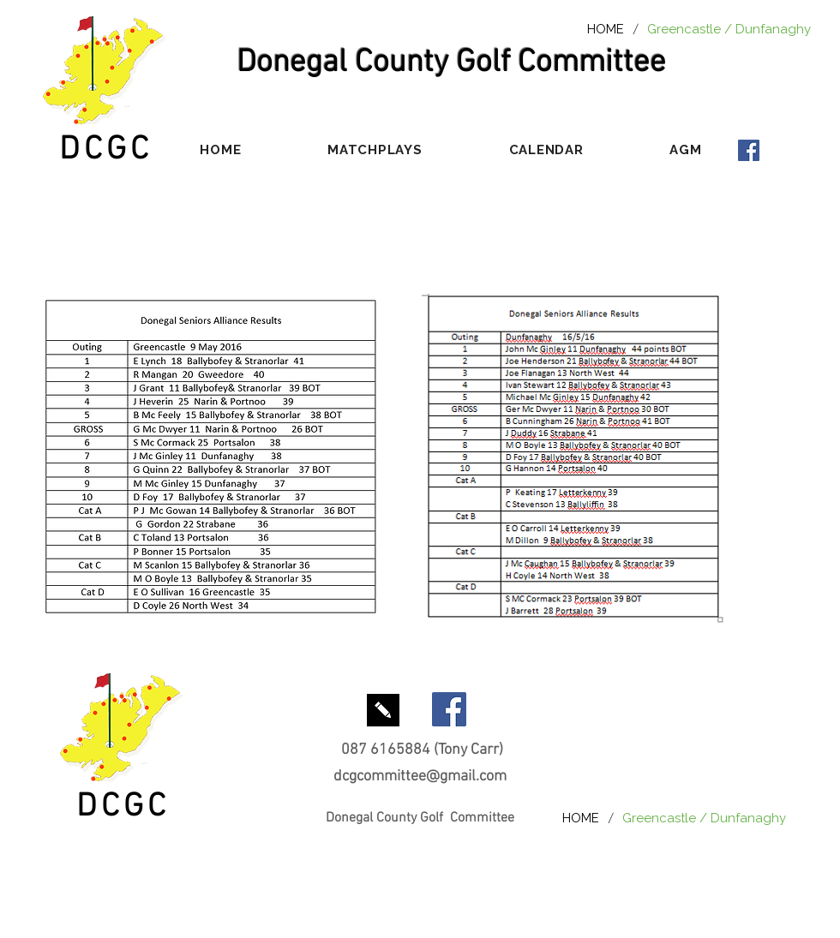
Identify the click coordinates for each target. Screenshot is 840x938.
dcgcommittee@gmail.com (420, 777)
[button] (375, 149)
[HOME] (606, 29)
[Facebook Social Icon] (748, 150)
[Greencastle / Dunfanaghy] (729, 29)
